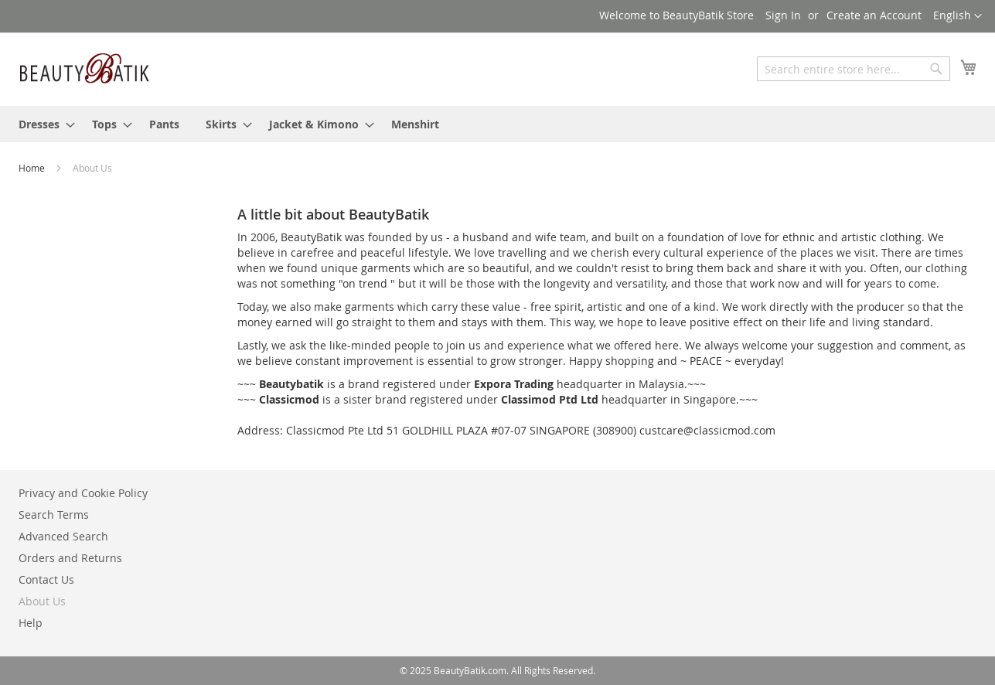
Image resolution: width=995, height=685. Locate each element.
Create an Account (874, 15)
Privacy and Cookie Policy (83, 493)
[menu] (498, 124)
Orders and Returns (70, 557)
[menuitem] (42, 124)
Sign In (783, 15)
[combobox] (853, 68)
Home (33, 168)
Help (31, 622)
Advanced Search (63, 536)
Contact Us (46, 579)
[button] (957, 16)
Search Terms (54, 514)
